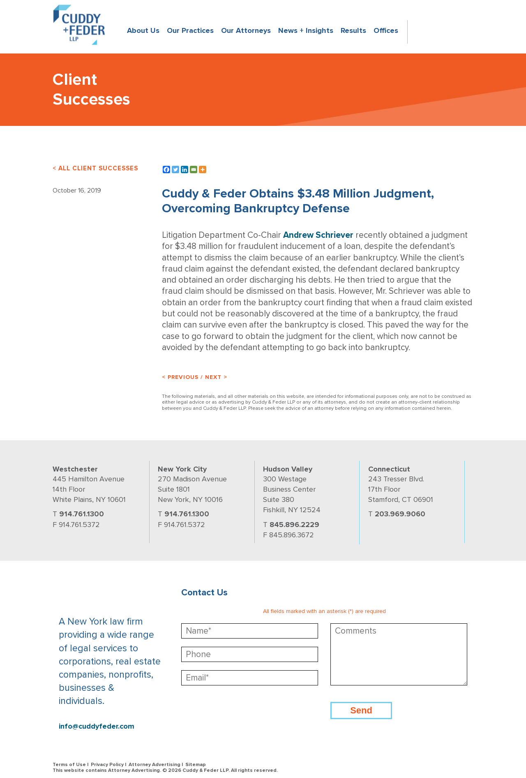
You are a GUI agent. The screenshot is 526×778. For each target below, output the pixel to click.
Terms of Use (69, 765)
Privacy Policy (107, 765)
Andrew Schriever (318, 235)
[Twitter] (175, 169)
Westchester (75, 469)
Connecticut (389, 469)
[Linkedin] (184, 169)
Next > (216, 377)
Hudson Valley (287, 469)
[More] (202, 169)
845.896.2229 (294, 524)
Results (353, 30)
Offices (386, 30)
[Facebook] (166, 169)
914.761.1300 (81, 513)
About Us (143, 30)
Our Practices (190, 30)
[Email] (193, 169)
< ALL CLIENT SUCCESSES (95, 168)
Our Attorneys (246, 30)
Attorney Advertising (154, 765)
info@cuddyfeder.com (96, 726)
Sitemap (195, 765)
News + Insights (305, 30)
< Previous (180, 377)
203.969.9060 (400, 513)
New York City (182, 469)
